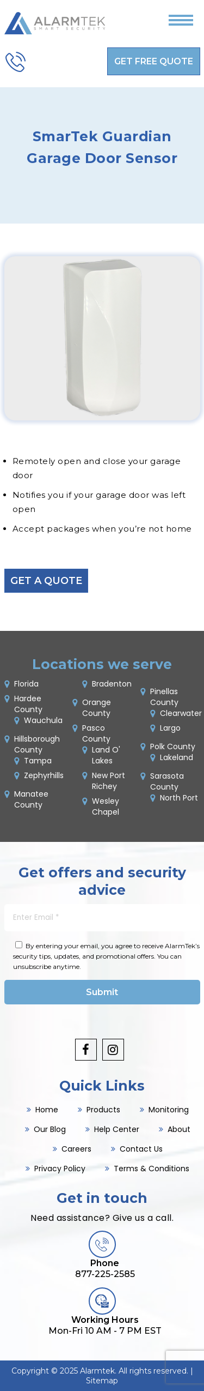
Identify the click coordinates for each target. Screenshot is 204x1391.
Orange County (96, 708)
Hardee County (28, 704)
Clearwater (181, 713)
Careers (76, 1148)
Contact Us (141, 1148)
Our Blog (50, 1129)
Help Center (116, 1129)
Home (46, 1109)
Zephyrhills (44, 775)
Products (103, 1109)
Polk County (172, 746)
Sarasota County (167, 781)
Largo (170, 727)
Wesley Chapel (105, 806)
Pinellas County (164, 697)
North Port (179, 797)
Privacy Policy (59, 1168)
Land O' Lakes (106, 755)
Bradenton (112, 683)
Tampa (38, 760)
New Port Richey (108, 781)
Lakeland (176, 757)
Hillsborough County (37, 744)
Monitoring (169, 1109)
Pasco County (96, 733)
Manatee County (31, 799)
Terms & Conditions (151, 1168)
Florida (26, 683)
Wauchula (43, 720)
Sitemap (102, 1381)
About (179, 1129)
